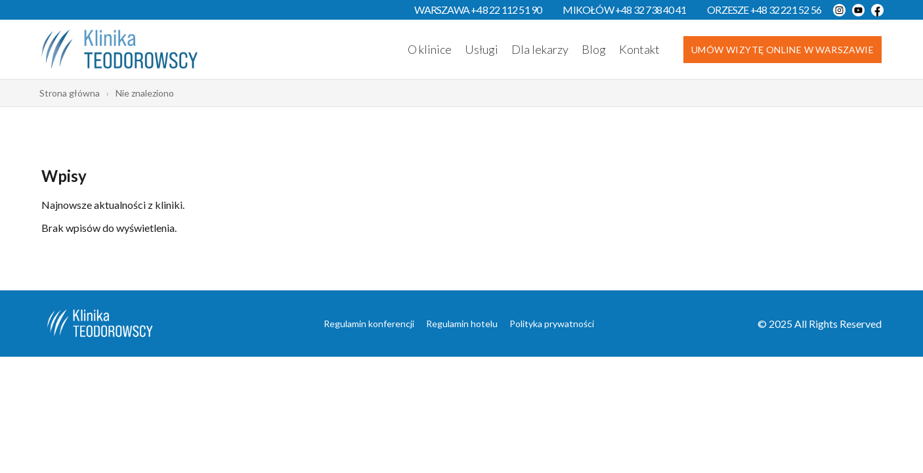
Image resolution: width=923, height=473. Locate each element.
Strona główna (69, 93)
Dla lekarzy (540, 49)
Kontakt (639, 49)
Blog (594, 49)
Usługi (481, 49)
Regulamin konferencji (369, 323)
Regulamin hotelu (462, 323)
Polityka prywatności (551, 323)
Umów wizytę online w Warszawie (782, 49)
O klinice (430, 49)
